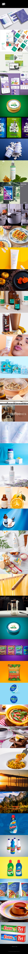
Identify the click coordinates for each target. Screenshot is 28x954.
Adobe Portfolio (16, 951)
